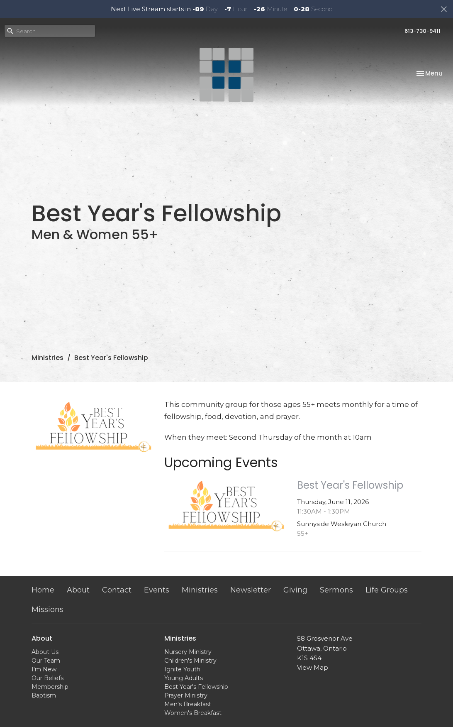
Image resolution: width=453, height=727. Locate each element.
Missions (47, 609)
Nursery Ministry (188, 652)
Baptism (44, 695)
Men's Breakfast (187, 704)
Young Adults (183, 678)
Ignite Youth (182, 669)
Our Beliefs (47, 678)
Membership (50, 686)
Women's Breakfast (193, 713)
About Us (45, 652)
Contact (117, 590)
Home (43, 590)
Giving (295, 590)
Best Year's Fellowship (196, 686)
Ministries (47, 357)
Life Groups (386, 590)
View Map (312, 667)
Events (156, 590)
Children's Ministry (190, 660)
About (78, 590)
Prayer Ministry (185, 695)
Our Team (46, 660)
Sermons (336, 590)
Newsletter (250, 590)
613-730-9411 (422, 31)
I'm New (44, 669)
